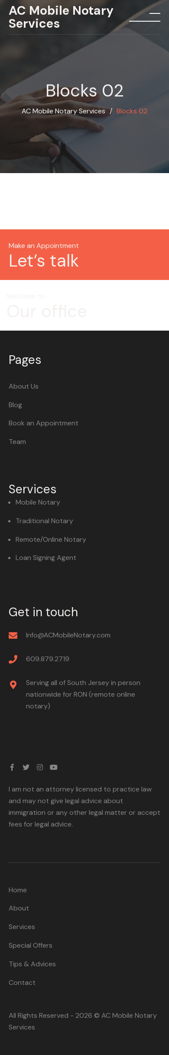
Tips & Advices (32, 963)
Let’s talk (44, 260)
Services (22, 926)
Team (17, 441)
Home (18, 889)
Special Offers (30, 945)
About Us (24, 386)
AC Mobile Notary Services (61, 17)
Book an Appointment (43, 423)
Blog (15, 404)
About (19, 908)
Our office (46, 311)
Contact (22, 982)
